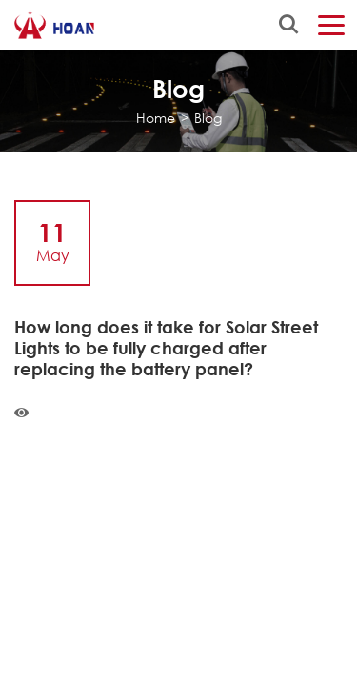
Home (155, 118)
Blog (208, 118)
